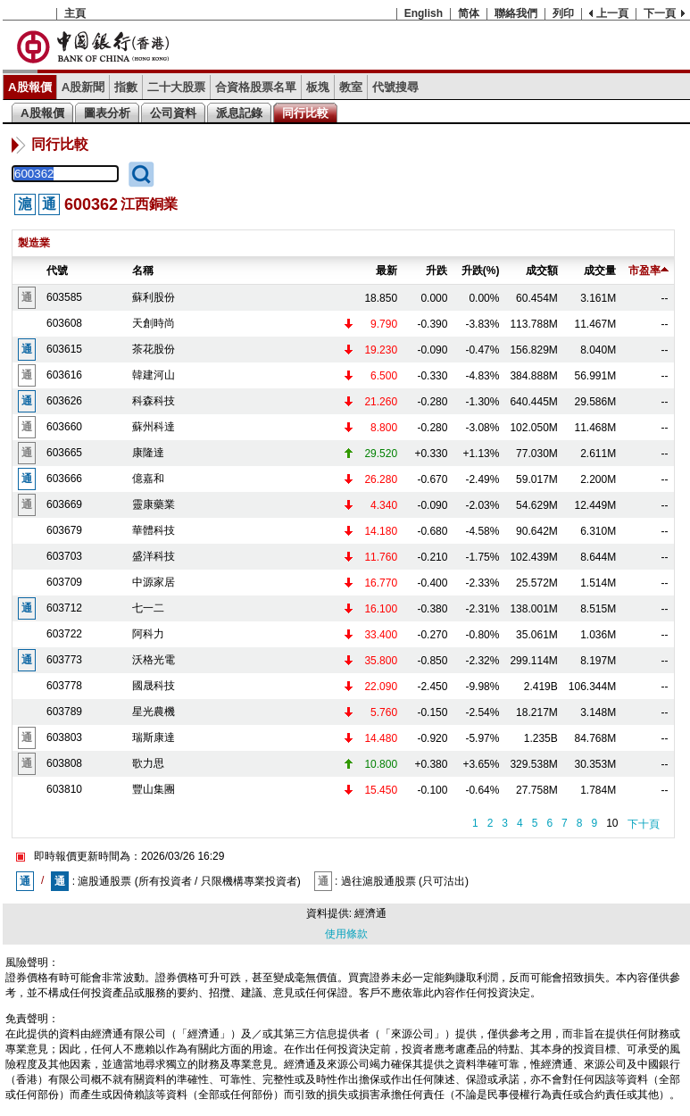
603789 (64, 711)
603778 (64, 685)
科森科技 (153, 401)
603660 (64, 427)
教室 (350, 87)
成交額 (542, 270)
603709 (64, 582)
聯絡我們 (516, 13)
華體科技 (153, 530)
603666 (64, 478)
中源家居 (153, 582)
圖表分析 (107, 113)
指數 (125, 87)
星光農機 (153, 711)
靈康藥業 (153, 504)
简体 (468, 13)
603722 (64, 634)
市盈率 (648, 270)
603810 (64, 789)
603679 (64, 530)
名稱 (143, 270)
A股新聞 (83, 87)
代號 (57, 270)
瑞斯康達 (153, 737)
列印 (563, 13)
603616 (64, 375)
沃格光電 (153, 660)
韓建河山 (153, 375)
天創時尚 (153, 323)
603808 (64, 763)
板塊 (317, 87)
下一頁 (660, 13)
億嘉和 (148, 478)
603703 (64, 556)
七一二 (148, 608)
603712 (64, 608)
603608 (64, 323)
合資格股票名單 (255, 87)
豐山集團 (153, 789)
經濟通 (370, 913)
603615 (64, 349)
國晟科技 (153, 685)
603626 (64, 401)
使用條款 (346, 934)
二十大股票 (176, 87)
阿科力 (148, 634)
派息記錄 (239, 113)
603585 (64, 297)
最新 (386, 270)
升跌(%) (480, 270)
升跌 (436, 270)
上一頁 (612, 13)
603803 (64, 737)
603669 (64, 504)
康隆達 (148, 452)
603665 (64, 452)
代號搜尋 (395, 87)
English (423, 13)
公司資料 (173, 113)
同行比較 (305, 113)
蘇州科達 (153, 427)
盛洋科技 (153, 556)
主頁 (75, 13)
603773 (64, 660)
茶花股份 (153, 349)
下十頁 (644, 824)
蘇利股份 (153, 297)
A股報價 (30, 87)
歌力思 (148, 763)
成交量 (600, 270)
